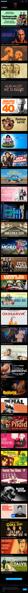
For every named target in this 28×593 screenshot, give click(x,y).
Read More (3, 591)
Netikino (4, 1)
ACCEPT (24, 589)
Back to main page (5, 8)
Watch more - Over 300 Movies (14, 579)
